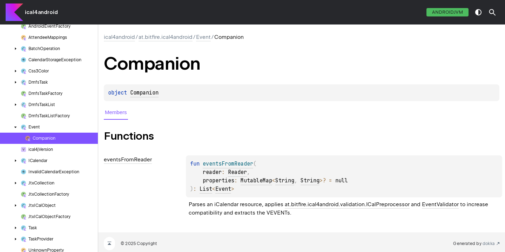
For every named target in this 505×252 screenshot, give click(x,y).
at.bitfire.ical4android (166, 37)
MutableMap (256, 180)
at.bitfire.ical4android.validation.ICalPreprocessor (347, 204)
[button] (492, 12)
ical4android (41, 12)
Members (116, 112)
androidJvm (447, 12)
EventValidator (440, 204)
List (206, 189)
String (284, 180)
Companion (144, 92)
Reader (237, 172)
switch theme (478, 12)
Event (203, 37)
